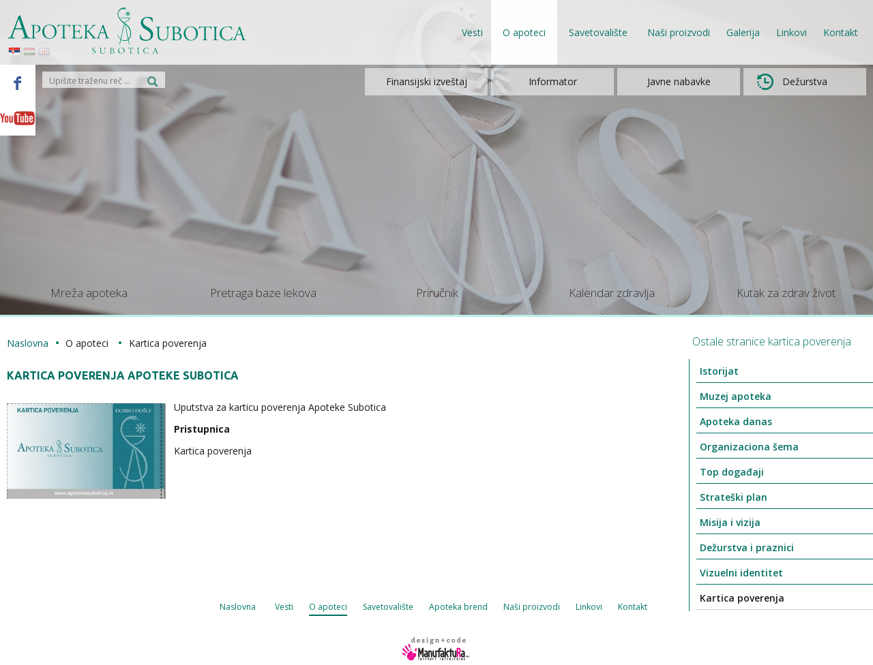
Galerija (743, 32)
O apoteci (328, 607)
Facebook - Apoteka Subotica (17, 82)
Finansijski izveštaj (426, 81)
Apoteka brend (458, 607)
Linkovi (791, 32)
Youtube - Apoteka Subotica (17, 118)
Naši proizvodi (678, 32)
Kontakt (840, 32)
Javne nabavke (679, 81)
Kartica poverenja (213, 450)
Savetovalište (388, 607)
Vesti (472, 32)
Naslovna (27, 343)
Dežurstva (792, 81)
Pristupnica (202, 428)
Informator (553, 81)
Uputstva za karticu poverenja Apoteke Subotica (280, 407)
